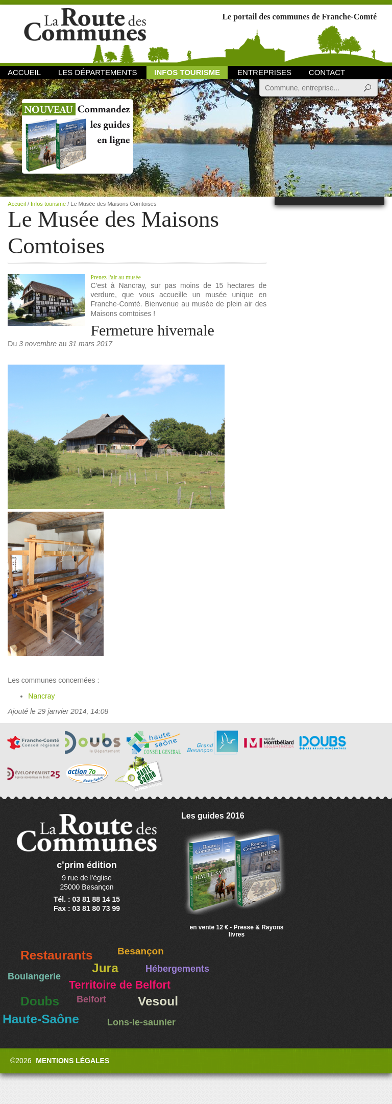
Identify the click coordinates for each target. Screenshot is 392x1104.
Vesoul (158, 1001)
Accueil (24, 72)
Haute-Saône (41, 1019)
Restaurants (56, 955)
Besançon (140, 951)
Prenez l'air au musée (116, 277)
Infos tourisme (48, 204)
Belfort (91, 999)
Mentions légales (72, 1061)
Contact (327, 72)
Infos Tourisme (187, 72)
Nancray (41, 696)
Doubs (39, 1001)
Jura (105, 968)
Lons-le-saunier (141, 1022)
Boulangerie (34, 976)
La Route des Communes (85, 33)
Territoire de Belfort (119, 985)
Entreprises (264, 72)
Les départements (97, 72)
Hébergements (177, 969)
